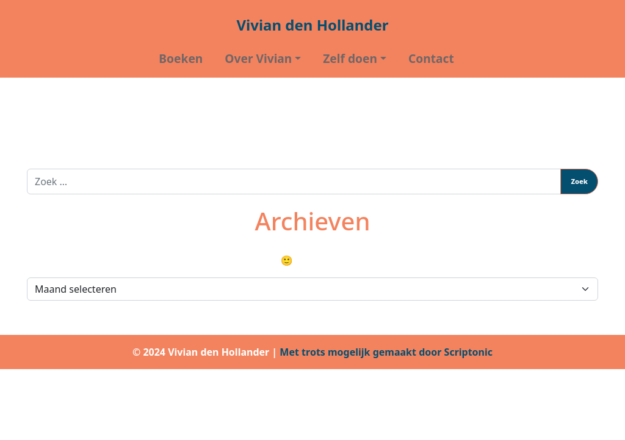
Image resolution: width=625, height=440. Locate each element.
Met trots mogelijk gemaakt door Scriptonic (386, 352)
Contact (431, 58)
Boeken (181, 58)
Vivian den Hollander (312, 25)
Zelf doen (350, 58)
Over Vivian (258, 58)
